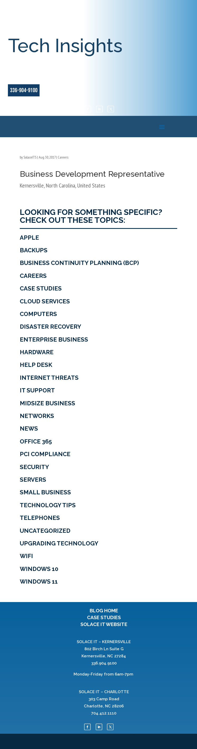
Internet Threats (49, 377)
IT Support (37, 390)
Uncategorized (45, 530)
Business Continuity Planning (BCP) (79, 262)
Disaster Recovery (50, 326)
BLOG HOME (104, 610)
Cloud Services (45, 301)
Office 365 (36, 441)
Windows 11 (39, 581)
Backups (33, 250)
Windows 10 (39, 568)
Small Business (45, 492)
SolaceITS (29, 157)
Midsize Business (47, 403)
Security (34, 467)
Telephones (40, 517)
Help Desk (36, 364)
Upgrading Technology (59, 543)
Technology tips (48, 505)
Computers (38, 314)
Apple (29, 237)
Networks (37, 415)
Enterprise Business (54, 339)
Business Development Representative (92, 174)
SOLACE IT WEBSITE (103, 624)
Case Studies (41, 288)
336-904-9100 (23, 90)
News (29, 428)
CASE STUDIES (104, 617)
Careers (63, 157)
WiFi (26, 556)
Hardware (37, 352)
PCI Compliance (45, 454)
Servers (33, 479)
